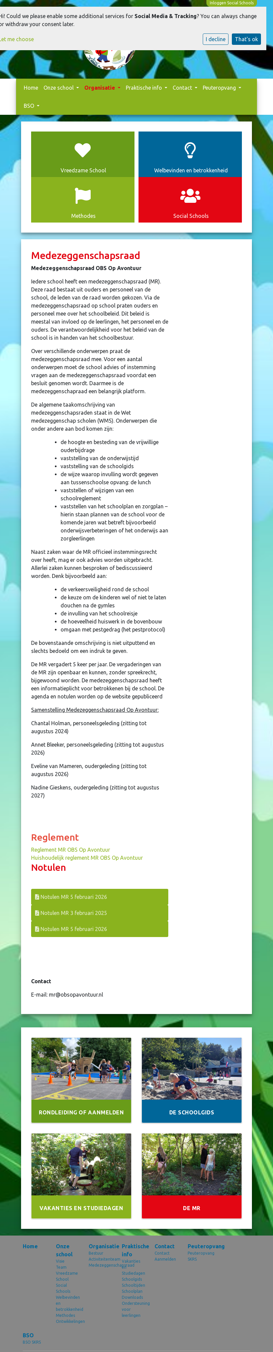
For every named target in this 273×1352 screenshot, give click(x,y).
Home (31, 88)
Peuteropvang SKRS (199, 1256)
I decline (215, 39)
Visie (60, 1261)
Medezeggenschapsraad (100, 1265)
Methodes (65, 1315)
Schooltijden (133, 1285)
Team (61, 1267)
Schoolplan (132, 1291)
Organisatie (100, 88)
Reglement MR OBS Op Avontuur (70, 850)
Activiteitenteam (100, 1259)
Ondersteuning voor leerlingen (133, 1309)
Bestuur (96, 1253)
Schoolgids (132, 1279)
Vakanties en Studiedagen (133, 1267)
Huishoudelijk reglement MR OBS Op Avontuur (87, 858)
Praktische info (144, 88)
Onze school (59, 88)
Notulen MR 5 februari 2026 (71, 897)
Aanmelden (165, 1259)
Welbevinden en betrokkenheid (67, 1303)
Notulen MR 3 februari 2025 (71, 913)
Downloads (132, 1297)
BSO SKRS (32, 1342)
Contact (183, 88)
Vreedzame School (67, 1276)
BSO (29, 106)
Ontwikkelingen (67, 1321)
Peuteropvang (220, 88)
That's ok (246, 39)
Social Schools (63, 1288)
